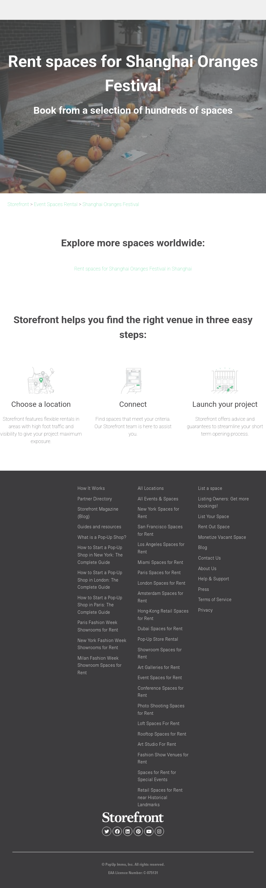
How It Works (91, 488)
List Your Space (213, 516)
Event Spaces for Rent (160, 677)
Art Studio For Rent (157, 744)
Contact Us (209, 557)
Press (203, 589)
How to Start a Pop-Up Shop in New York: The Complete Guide (100, 555)
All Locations (151, 488)
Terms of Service (215, 599)
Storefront (18, 204)
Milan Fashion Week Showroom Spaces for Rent (100, 665)
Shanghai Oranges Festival (110, 204)
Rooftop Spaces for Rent (162, 733)
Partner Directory (95, 498)
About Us (207, 568)
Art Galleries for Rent (159, 667)
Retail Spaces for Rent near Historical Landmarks (160, 797)
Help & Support (213, 578)
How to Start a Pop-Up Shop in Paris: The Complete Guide (100, 605)
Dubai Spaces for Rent (160, 628)
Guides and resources (99, 526)
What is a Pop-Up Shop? (102, 537)
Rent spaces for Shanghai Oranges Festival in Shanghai (133, 269)
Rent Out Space (214, 526)
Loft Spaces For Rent (159, 723)
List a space (210, 488)
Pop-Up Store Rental (158, 639)
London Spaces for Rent (161, 583)
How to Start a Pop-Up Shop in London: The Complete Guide (100, 580)
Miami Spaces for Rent (160, 562)
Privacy (205, 610)
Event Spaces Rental (56, 204)
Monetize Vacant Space (222, 537)
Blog (202, 547)
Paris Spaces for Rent (159, 572)
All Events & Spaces (158, 498)
